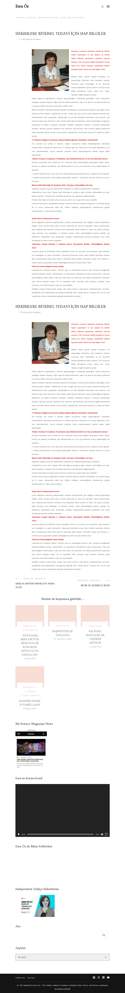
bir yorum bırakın (32, 39)
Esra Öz (22, 6)
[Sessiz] (102, 834)
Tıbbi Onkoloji (31, 695)
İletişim (31, 978)
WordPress (94, 985)
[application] (62, 810)
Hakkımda (20, 978)
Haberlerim (29, 626)
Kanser (31, 691)
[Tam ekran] (106, 834)
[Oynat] (19, 834)
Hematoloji (31, 630)
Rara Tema (83, 985)
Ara (17, 926)
